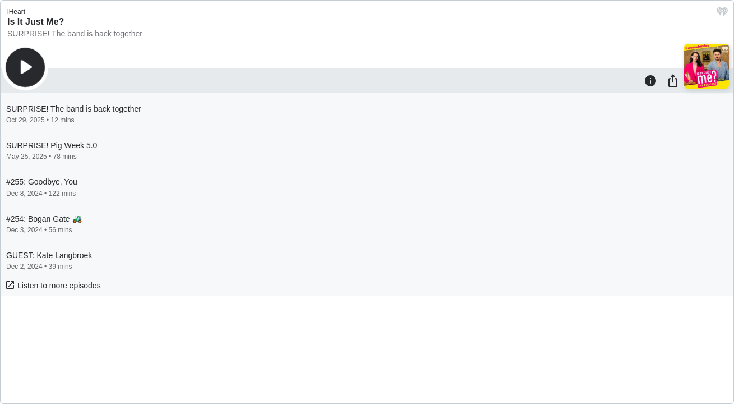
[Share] (673, 80)
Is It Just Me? (35, 21)
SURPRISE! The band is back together (74, 33)
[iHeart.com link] (722, 14)
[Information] (650, 80)
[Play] (25, 67)
